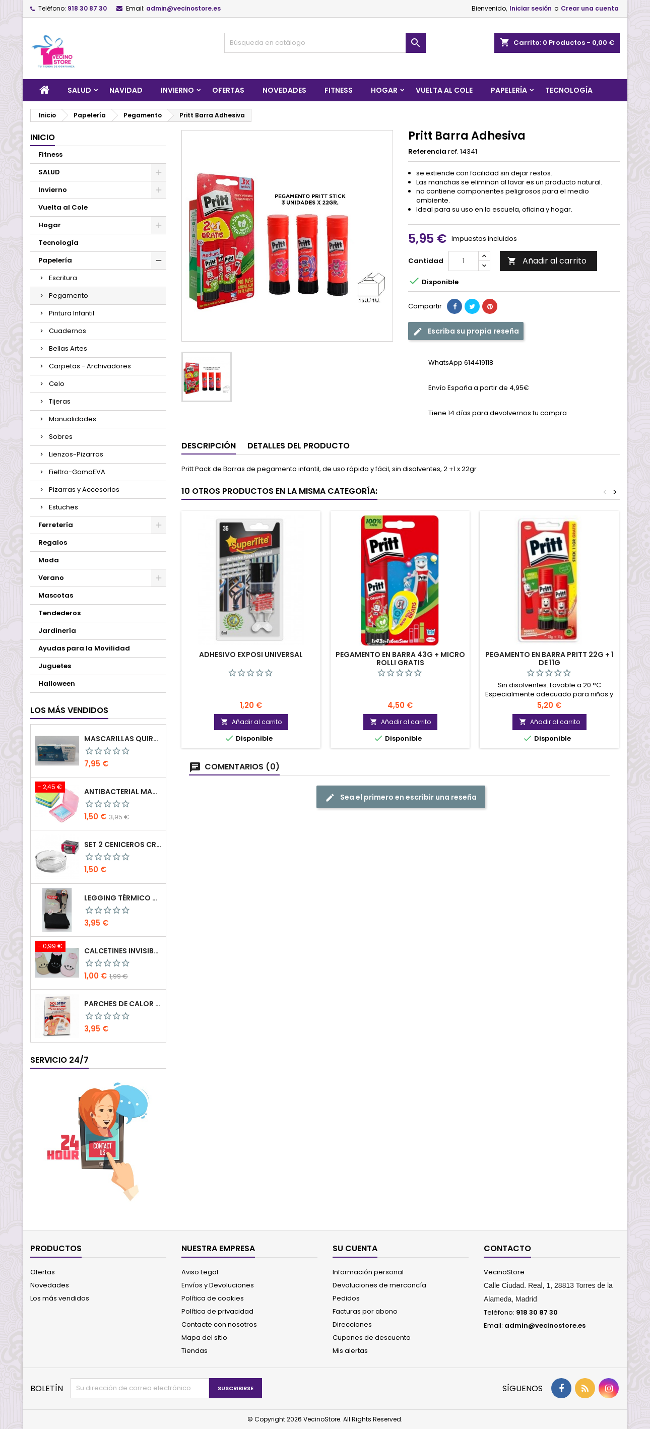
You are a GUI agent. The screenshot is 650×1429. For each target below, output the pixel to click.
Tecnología (569, 90)
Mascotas (55, 595)
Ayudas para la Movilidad (84, 648)
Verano (51, 577)
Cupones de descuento (372, 1337)
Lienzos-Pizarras (76, 454)
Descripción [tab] (208, 445)
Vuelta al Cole (444, 90)
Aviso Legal (199, 1272)
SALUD (79, 90)
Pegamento (68, 295)
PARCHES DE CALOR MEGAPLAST (123, 1004)
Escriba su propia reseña (466, 331)
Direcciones (352, 1324)
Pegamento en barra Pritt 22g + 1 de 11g (549, 658)
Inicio (42, 137)
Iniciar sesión (530, 8)
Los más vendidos (69, 710)
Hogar (384, 90)
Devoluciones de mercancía (379, 1285)
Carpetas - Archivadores (90, 366)
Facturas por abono (365, 1311)
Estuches (63, 507)
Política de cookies (212, 1298)
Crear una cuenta (590, 8)
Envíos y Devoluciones (217, 1285)
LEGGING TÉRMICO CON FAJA (123, 898)
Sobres (61, 436)
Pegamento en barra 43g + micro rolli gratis (400, 658)
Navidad (126, 90)
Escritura (63, 278)
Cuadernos (67, 331)
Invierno (177, 90)
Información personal (368, 1272)
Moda (48, 560)
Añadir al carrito (547, 261)
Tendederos (59, 613)
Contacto (507, 1248)
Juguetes (54, 666)
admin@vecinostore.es (183, 8)
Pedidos (346, 1298)
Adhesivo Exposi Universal (251, 654)
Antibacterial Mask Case (123, 792)
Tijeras (60, 401)
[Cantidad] (463, 261)
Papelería (509, 90)
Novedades (284, 90)
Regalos (52, 542)
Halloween (56, 683)
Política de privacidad (217, 1311)
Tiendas (194, 1350)
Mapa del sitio (204, 1337)
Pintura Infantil (71, 313)
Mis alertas (350, 1350)
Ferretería (55, 525)
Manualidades (72, 419)
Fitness (338, 90)
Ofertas (228, 90)
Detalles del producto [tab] (298, 445)
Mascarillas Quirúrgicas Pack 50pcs (123, 739)
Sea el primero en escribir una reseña (401, 797)
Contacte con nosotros (219, 1324)
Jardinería (57, 630)
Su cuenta (355, 1248)
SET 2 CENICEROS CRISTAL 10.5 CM (123, 844)
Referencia (427, 151)
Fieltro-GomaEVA (77, 472)
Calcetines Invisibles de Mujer (123, 951)
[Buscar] (325, 43)
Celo (56, 383)
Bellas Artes (68, 348)
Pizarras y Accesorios (84, 489)
